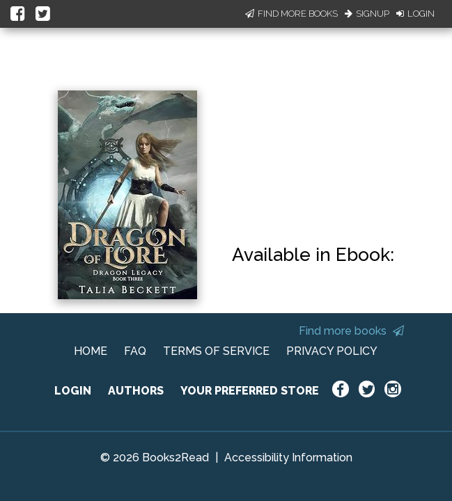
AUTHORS (136, 390)
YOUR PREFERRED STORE (249, 390)
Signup (367, 13)
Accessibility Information (288, 457)
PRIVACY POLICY (331, 351)
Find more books (351, 330)
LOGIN (72, 390)
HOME (90, 351)
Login (415, 13)
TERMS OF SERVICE (216, 351)
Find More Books (291, 13)
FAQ (135, 351)
